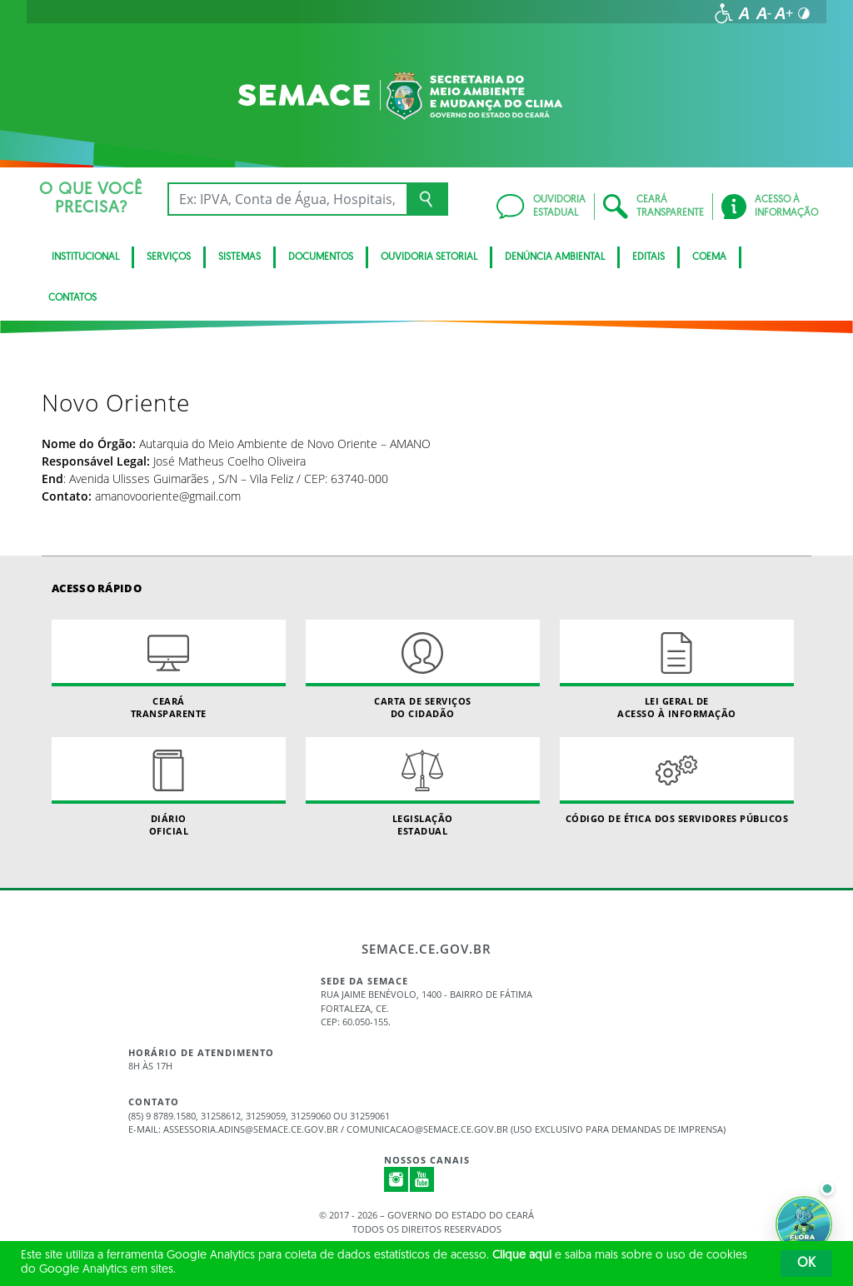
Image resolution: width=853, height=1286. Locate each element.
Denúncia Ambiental (555, 257)
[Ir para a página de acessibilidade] (724, 13)
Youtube (422, 1179)
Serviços (169, 257)
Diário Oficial (169, 787)
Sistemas (239, 257)
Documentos (320, 257)
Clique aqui (521, 1255)
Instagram (396, 1179)
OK (806, 1263)
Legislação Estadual (423, 787)
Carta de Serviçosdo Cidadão (423, 670)
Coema (709, 257)
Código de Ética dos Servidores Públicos (677, 781)
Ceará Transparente (169, 670)
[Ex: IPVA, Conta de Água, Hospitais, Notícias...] (287, 199)
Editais (648, 257)
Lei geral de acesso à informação (677, 670)
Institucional (85, 257)
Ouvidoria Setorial (429, 257)
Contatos (72, 298)
